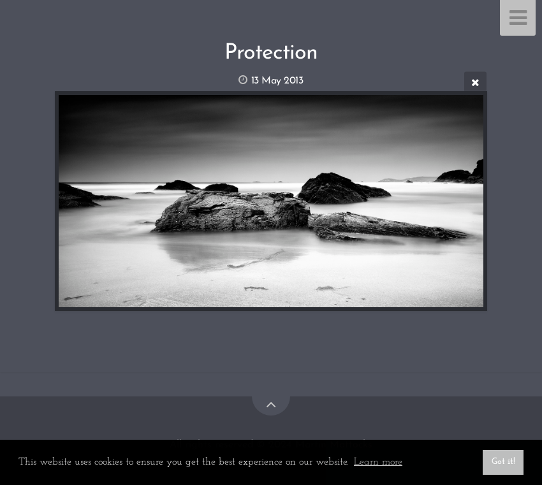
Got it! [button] (503, 462)
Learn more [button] (378, 462)
